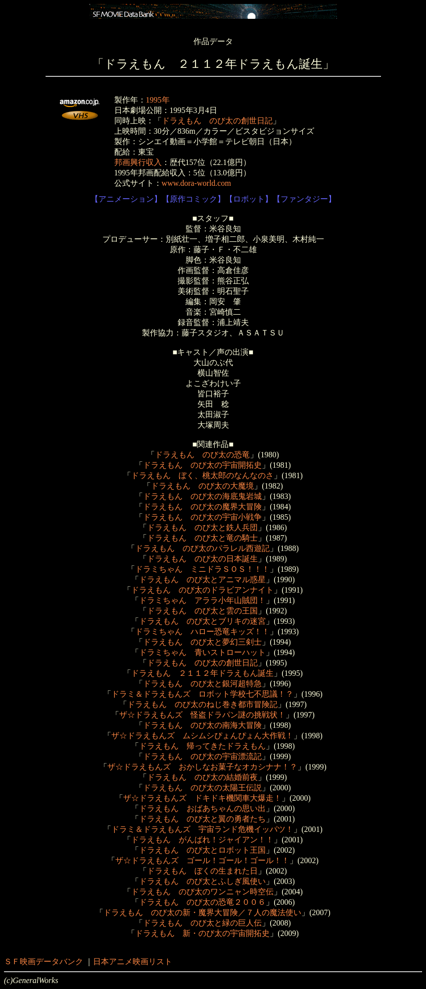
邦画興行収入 (138, 162)
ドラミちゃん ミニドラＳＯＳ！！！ (202, 569)
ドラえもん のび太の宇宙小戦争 (202, 517)
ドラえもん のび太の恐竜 (202, 454)
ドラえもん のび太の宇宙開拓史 (202, 465)
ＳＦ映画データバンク (43, 961)
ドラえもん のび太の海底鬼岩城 (202, 496)
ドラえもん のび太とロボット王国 (202, 850)
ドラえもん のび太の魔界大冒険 (202, 506)
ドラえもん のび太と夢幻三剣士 (202, 642)
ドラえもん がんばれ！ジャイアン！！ (202, 839)
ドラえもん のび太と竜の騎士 (202, 538)
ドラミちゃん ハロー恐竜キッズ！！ (202, 631)
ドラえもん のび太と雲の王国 (202, 610)
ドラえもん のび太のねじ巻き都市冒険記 (202, 704)
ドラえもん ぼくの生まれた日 (202, 871)
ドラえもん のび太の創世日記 (217, 120)
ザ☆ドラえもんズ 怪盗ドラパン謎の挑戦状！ (202, 715)
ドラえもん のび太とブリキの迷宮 (202, 621)
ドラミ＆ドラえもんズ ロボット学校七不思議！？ (202, 694)
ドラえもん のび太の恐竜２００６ (202, 902)
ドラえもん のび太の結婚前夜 (202, 777)
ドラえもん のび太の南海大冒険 (202, 725)
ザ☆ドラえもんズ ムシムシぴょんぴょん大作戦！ (202, 735)
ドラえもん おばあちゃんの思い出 (202, 808)
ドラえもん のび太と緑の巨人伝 (202, 923)
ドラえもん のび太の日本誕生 (202, 558)
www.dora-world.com (196, 183)
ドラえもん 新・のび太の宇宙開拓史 (202, 933)
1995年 (158, 100)
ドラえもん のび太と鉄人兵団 (202, 527)
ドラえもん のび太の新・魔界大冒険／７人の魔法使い (202, 912)
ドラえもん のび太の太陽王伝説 (202, 787)
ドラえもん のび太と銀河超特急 (202, 683)
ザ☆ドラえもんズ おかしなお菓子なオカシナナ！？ (202, 767)
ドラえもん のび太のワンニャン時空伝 (202, 891)
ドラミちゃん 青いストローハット (202, 652)
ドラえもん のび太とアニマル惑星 (202, 579)
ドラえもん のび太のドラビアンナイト (202, 590)
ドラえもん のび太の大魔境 (202, 486)
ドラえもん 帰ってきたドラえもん (202, 746)
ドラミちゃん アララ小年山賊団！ (202, 600)
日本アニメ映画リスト (132, 961)
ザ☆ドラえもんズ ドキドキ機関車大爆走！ (202, 798)
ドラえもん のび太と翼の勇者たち (202, 819)
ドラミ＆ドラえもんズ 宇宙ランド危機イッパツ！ (202, 829)
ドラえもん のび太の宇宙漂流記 (202, 756)
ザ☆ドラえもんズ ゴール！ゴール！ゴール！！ (202, 860)
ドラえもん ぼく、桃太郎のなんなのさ (202, 475)
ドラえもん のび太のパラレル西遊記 (202, 548)
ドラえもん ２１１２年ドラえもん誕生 (202, 673)
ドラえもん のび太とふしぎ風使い (202, 881)
